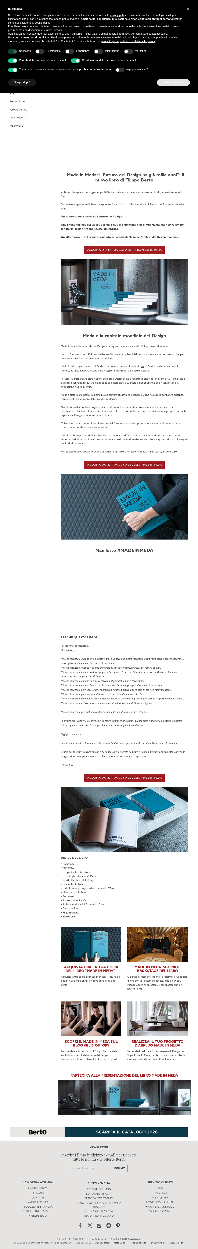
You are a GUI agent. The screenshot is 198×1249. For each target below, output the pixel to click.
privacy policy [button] (118, 15)
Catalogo (160, 1193)
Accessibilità (176, 1243)
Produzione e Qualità (37, 1206)
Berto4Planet (17, 101)
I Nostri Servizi (37, 1188)
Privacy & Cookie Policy (160, 1206)
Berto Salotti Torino (99, 1198)
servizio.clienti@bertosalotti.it (125, 1238)
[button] (188, 9)
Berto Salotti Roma (99, 1194)
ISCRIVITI (119, 1168)
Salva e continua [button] (173, 82)
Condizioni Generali (160, 1202)
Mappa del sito (138, 1243)
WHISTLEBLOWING (160, 1211)
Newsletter (160, 1197)
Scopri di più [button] (22, 82)
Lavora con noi (38, 1202)
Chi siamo (37, 1193)
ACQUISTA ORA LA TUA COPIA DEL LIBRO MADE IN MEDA (124, 250)
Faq (160, 1188)
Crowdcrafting (18, 109)
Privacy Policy (158, 1243)
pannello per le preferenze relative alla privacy (128, 41)
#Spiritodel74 (18, 117)
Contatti (38, 1197)
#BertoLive (16, 126)
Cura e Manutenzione (38, 1211)
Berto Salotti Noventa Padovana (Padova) (99, 1205)
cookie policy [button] (42, 22)
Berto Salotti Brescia (99, 1211)
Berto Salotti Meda (99, 1189)
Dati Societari (102, 1243)
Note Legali (120, 1243)
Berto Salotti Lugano (99, 1216)
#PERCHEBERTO (38, 1216)
